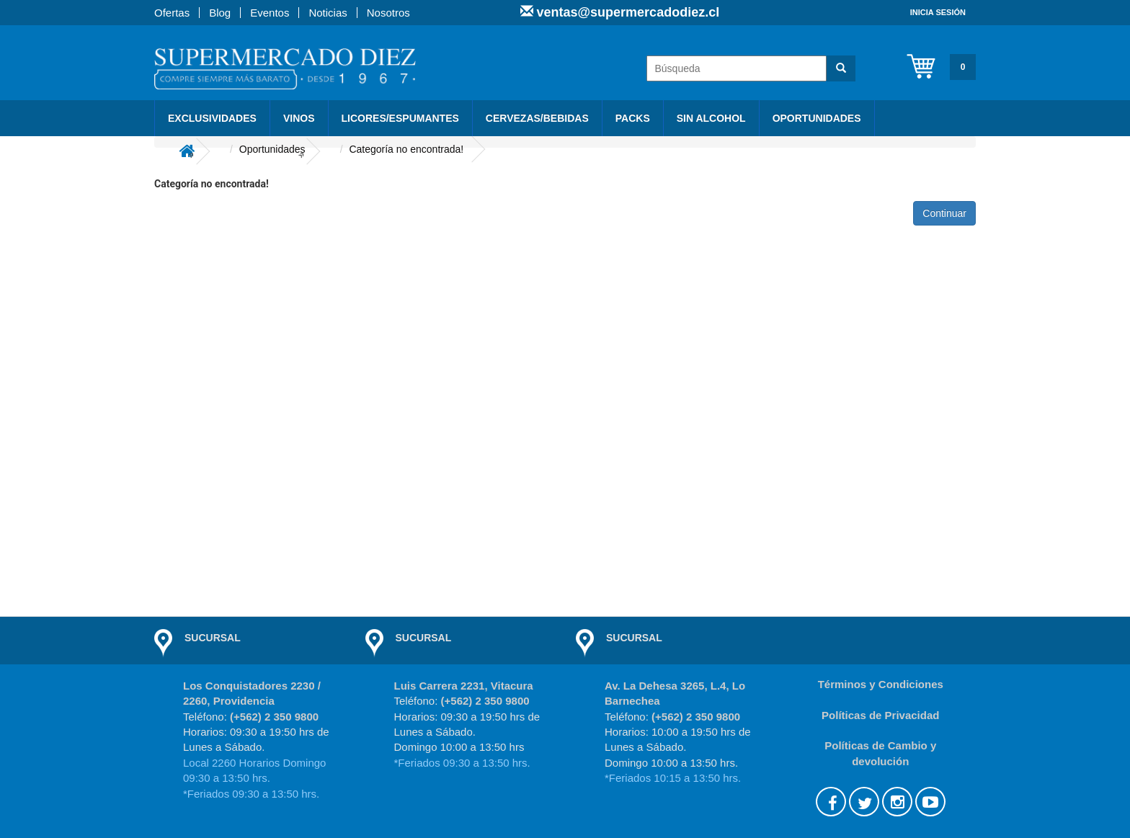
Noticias (327, 12)
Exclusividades (212, 118)
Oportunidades (817, 118)
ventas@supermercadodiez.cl (626, 12)
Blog (220, 12)
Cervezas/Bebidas (537, 118)
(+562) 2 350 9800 (274, 716)
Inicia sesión (938, 12)
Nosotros (388, 12)
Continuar (944, 213)
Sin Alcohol (711, 118)
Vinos (299, 118)
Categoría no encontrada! (406, 149)
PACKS (632, 118)
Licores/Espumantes (400, 118)
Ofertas (172, 12)
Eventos (269, 12)
